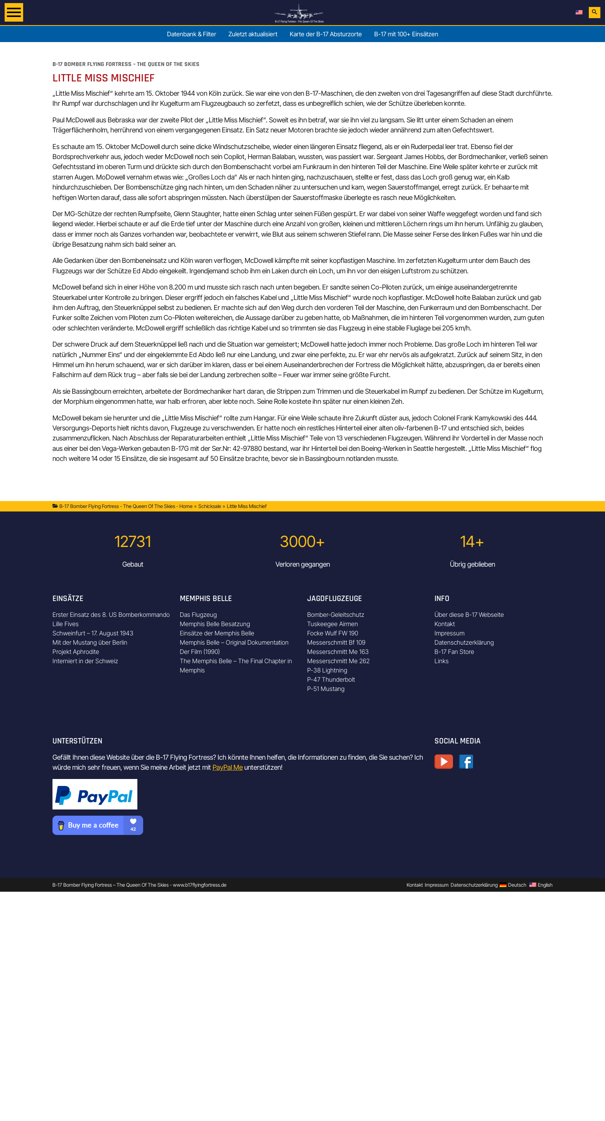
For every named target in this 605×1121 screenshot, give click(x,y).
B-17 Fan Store (454, 651)
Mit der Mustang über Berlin (89, 642)
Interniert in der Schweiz (85, 661)
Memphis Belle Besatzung (215, 624)
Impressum (449, 633)
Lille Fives (65, 624)
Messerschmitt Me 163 (338, 651)
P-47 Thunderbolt (331, 679)
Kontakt (444, 624)
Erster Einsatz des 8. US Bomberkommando (111, 614)
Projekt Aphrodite (75, 651)
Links (441, 661)
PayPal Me (228, 767)
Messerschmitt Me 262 (338, 661)
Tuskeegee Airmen (332, 624)
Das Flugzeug (198, 614)
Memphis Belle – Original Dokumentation (234, 642)
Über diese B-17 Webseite (469, 614)
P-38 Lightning (327, 670)
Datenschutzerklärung (464, 642)
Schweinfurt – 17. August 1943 (93, 633)
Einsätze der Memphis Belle (217, 633)
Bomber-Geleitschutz (335, 614)
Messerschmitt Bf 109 (336, 642)
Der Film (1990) (200, 651)
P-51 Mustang (326, 689)
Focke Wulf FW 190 (332, 633)
